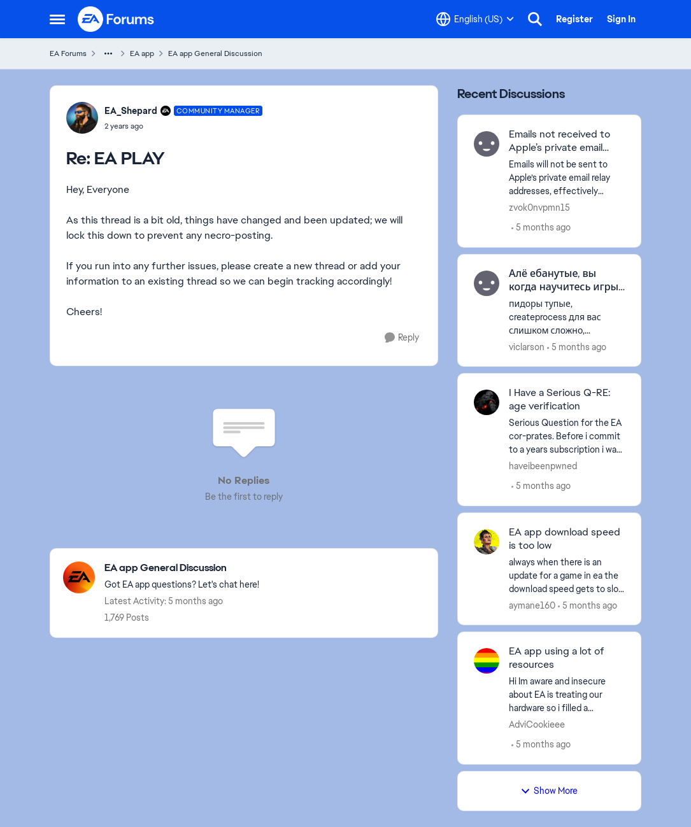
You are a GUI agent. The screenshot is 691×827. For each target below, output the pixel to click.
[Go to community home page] (116, 19)
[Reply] (402, 337)
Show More (549, 790)
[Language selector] (475, 19)
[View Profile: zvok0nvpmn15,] (486, 144)
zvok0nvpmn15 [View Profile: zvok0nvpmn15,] (539, 207)
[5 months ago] (541, 227)
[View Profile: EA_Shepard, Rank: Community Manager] (82, 118)
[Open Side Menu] (57, 19)
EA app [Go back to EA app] (142, 53)
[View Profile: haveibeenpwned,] (486, 402)
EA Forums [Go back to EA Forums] (68, 53)
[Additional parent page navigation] (108, 53)
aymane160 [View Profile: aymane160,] (532, 605)
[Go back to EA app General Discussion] (181, 568)
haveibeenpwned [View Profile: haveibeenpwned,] (543, 466)
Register (574, 19)
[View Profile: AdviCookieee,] (486, 661)
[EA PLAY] (183, 126)
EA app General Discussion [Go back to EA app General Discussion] (215, 53)
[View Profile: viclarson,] (486, 283)
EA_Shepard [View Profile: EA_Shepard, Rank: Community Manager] (130, 111)
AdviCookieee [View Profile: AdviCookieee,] (537, 724)
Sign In (621, 19)
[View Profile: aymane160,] (486, 542)
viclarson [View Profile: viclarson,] (527, 346)
